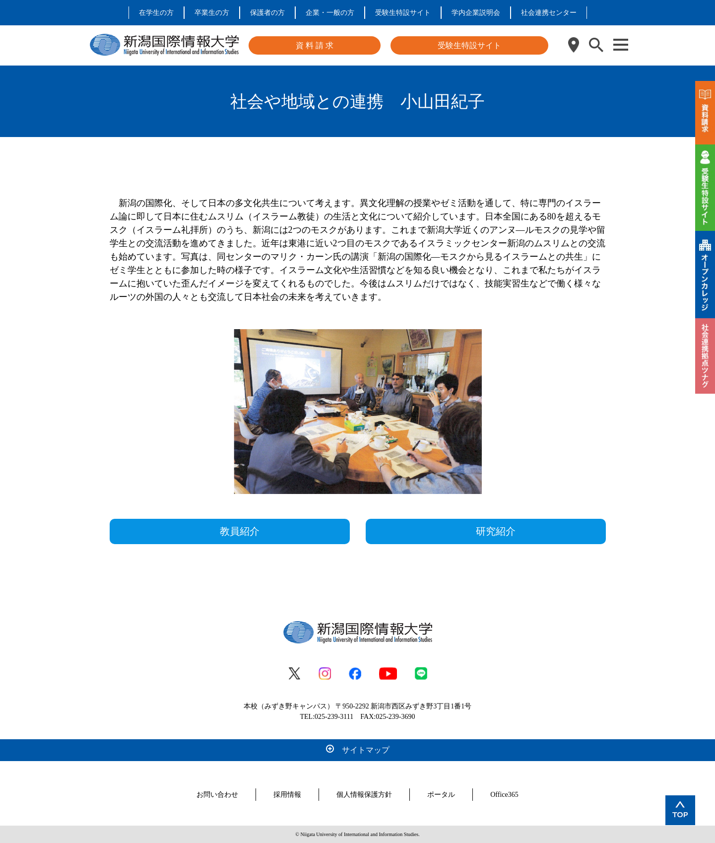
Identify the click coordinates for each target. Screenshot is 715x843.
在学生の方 (156, 12)
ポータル (441, 794)
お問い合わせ (217, 794)
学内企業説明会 (476, 12)
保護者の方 (267, 12)
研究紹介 (495, 531)
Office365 (504, 794)
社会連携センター (549, 12)
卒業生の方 (212, 12)
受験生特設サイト (403, 12)
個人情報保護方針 (364, 794)
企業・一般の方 (330, 12)
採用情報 (287, 794)
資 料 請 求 (314, 45)
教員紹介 (239, 531)
